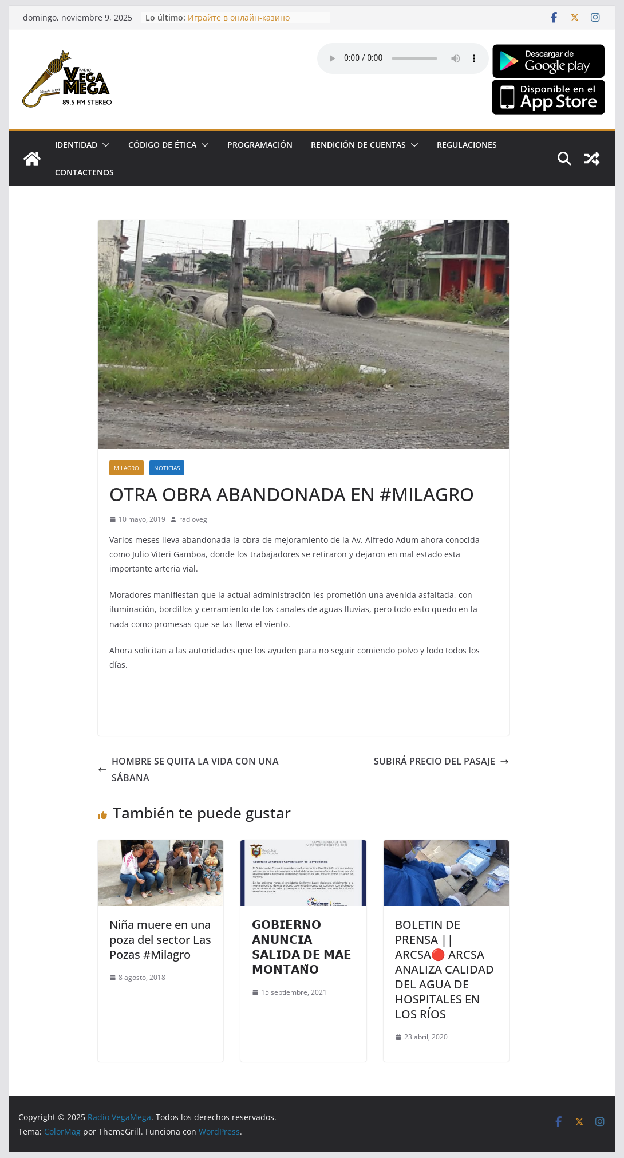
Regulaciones (467, 144)
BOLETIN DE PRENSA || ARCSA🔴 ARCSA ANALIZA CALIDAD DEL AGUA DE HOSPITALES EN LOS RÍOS (444, 969)
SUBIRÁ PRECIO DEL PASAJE (441, 761)
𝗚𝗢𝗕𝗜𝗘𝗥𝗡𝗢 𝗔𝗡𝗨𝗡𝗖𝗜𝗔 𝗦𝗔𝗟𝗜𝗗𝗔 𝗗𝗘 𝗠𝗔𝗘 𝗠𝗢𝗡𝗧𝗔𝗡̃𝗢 (302, 947)
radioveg (193, 519)
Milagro (126, 468)
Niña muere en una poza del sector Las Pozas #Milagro (160, 939)
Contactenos (84, 172)
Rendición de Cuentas (358, 144)
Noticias (167, 468)
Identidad (76, 144)
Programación (260, 144)
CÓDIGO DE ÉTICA (162, 144)
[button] (103, 145)
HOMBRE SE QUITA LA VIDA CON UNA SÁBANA (188, 769)
